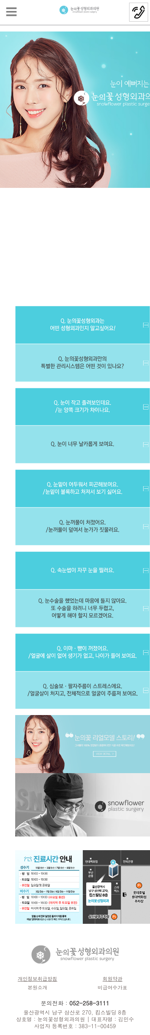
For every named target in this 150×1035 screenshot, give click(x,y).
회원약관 (112, 978)
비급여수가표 (112, 987)
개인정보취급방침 (37, 978)
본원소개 (37, 987)
